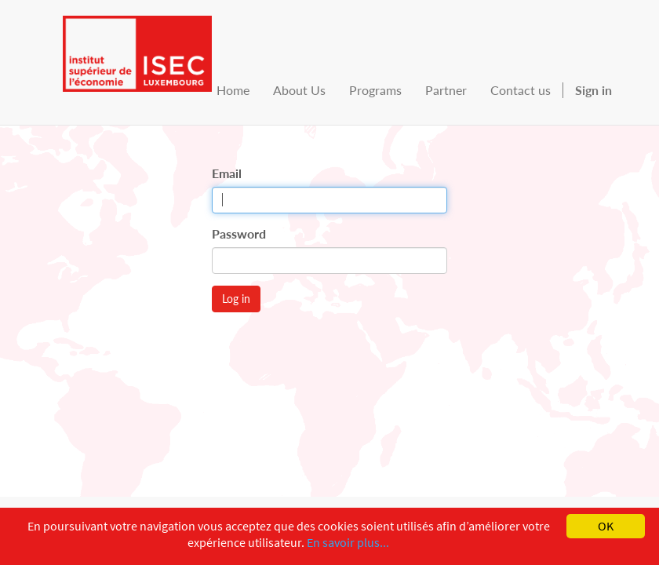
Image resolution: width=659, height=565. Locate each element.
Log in (236, 298)
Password (239, 233)
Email (227, 173)
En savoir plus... (348, 542)
